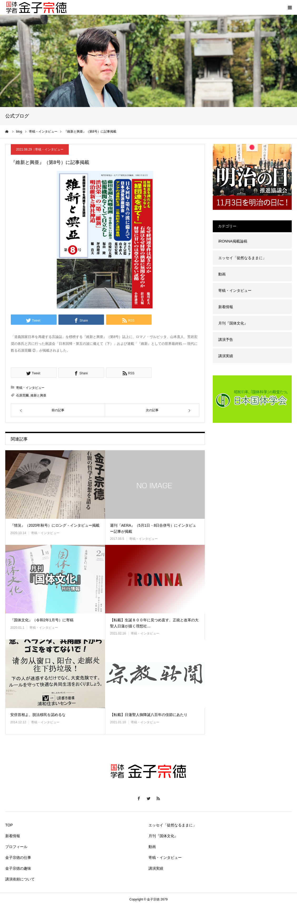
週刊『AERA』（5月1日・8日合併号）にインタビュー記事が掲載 (153, 528)
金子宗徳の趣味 (18, 868)
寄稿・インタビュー (49, 149)
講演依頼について (20, 879)
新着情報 (225, 307)
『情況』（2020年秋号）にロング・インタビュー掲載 (55, 525)
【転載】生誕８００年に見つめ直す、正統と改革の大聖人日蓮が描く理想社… (154, 623)
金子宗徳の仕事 (18, 857)
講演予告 (225, 339)
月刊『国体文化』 (233, 323)
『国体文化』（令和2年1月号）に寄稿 (41, 620)
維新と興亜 (38, 395)
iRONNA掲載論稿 (232, 241)
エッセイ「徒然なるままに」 (242, 258)
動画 (222, 274)
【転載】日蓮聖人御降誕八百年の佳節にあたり (148, 715)
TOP (9, 825)
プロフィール (16, 847)
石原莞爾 (22, 395)
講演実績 (225, 356)
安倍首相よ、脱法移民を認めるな (38, 715)
